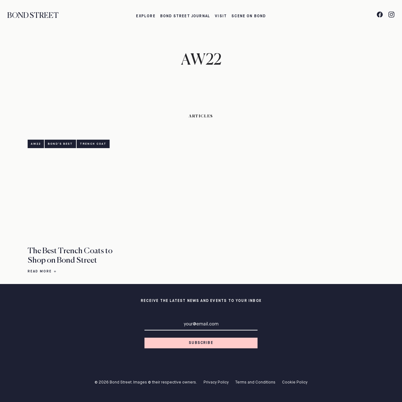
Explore (145, 16)
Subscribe (201, 343)
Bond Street (33, 15)
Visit (221, 16)
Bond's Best (60, 143)
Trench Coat (93, 143)
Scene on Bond (248, 16)
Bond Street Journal (185, 16)
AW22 (36, 143)
